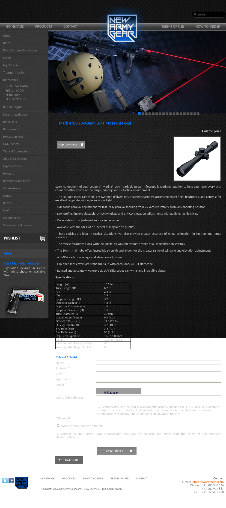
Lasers (7, 57)
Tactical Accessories (16, 151)
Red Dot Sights (12, 107)
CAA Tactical (11, 144)
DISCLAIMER (91, 489)
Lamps (7, 195)
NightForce (13, 95)
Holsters (8, 173)
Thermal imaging (14, 72)
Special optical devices (18, 225)
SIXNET (119, 489)
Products (43, 26)
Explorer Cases (12, 166)
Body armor (11, 129)
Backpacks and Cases (16, 181)
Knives (7, 203)
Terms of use (172, 26)
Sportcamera (11, 188)
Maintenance (12, 218)
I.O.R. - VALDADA (17, 86)
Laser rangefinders (15, 114)
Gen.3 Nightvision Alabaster (22, 263)
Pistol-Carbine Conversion (20, 50)
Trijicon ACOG (15, 90)
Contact (70, 26)
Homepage (15, 26)
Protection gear (13, 136)
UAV (6, 210)
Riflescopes (10, 80)
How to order (208, 26)
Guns (6, 35)
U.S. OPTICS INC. (16, 99)
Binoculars (10, 122)
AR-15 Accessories (15, 158)
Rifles (6, 43)
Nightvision (10, 65)
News (7, 253)
